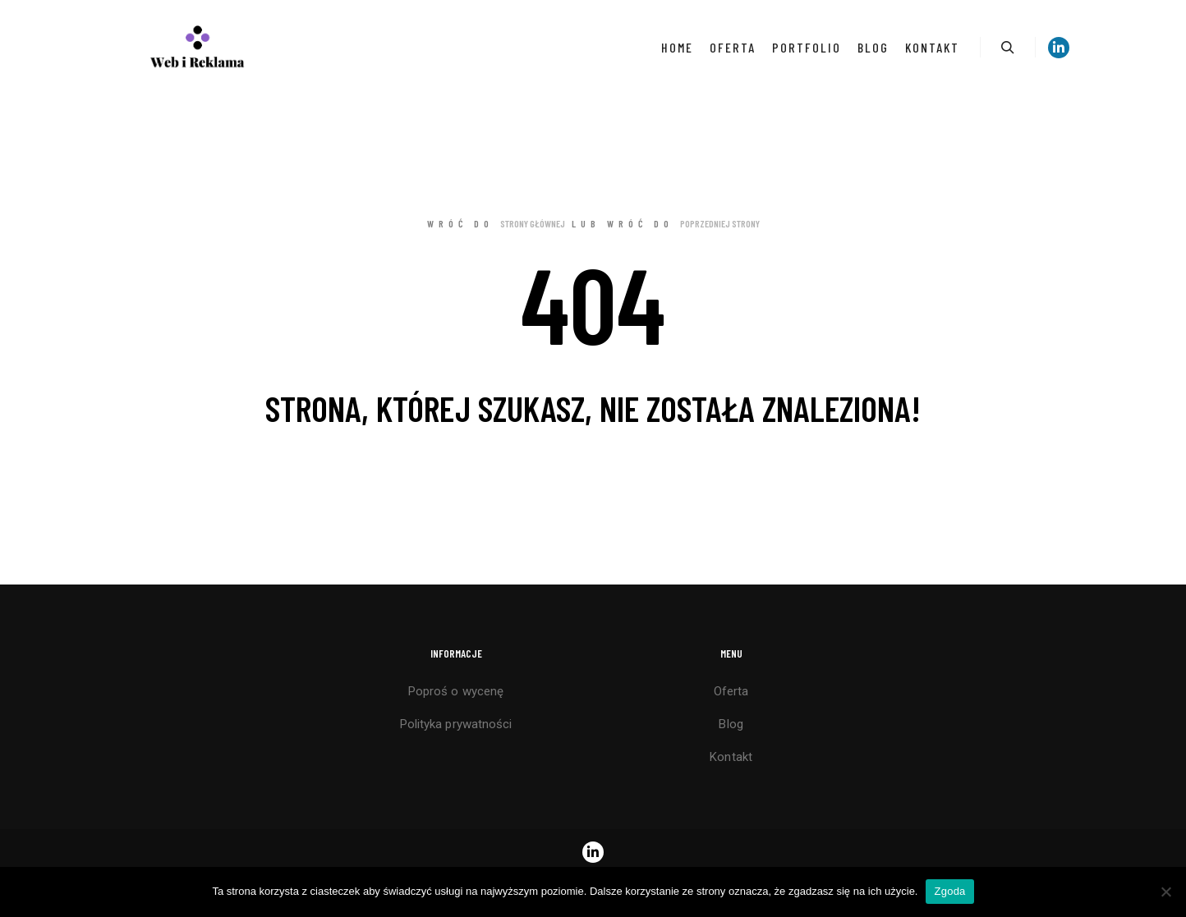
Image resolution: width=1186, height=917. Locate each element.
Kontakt (731, 757)
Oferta (731, 691)
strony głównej (532, 223)
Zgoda (949, 891)
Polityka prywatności (456, 724)
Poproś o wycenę (456, 691)
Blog (730, 724)
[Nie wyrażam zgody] (1165, 891)
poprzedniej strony (720, 223)
